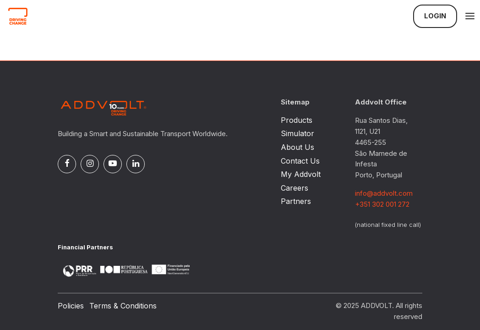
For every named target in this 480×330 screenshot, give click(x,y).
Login (435, 16)
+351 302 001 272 (382, 204)
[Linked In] (135, 164)
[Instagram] (90, 164)
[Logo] (53, 16)
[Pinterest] (113, 164)
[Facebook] (67, 164)
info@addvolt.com (384, 193)
